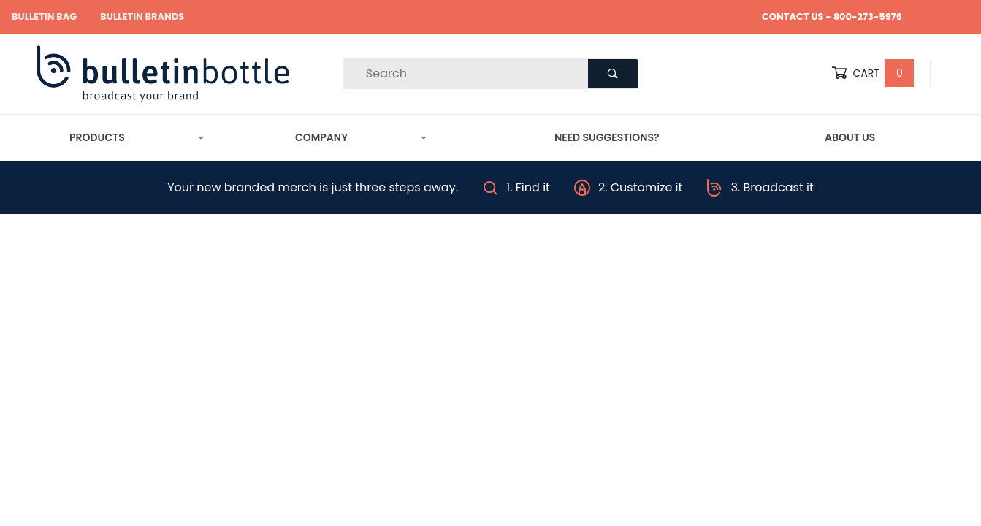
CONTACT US (793, 16)
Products (136, 137)
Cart (873, 73)
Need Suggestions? (607, 137)
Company (361, 137)
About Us (850, 137)
